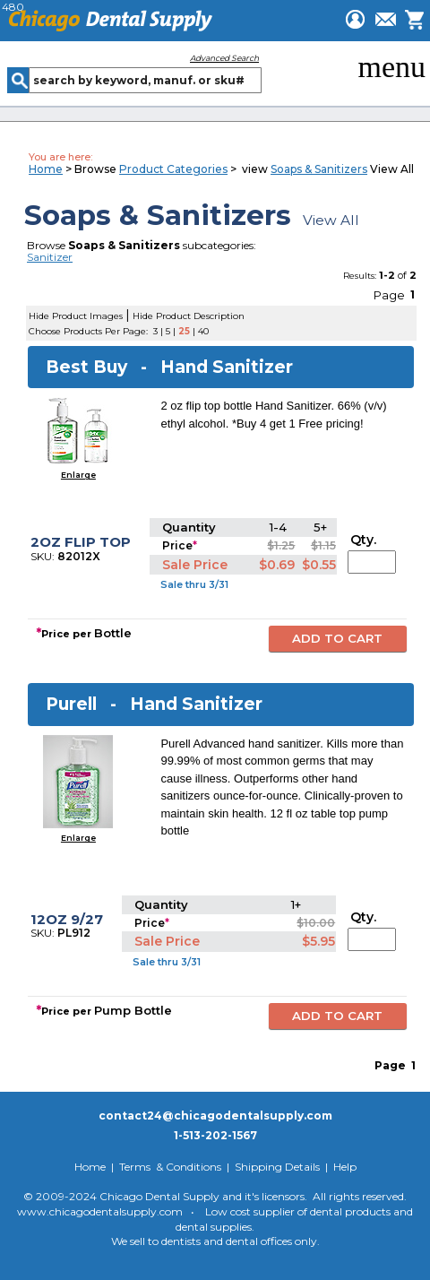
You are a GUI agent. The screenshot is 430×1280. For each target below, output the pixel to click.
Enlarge (78, 475)
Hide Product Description (189, 316)
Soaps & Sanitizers (319, 169)
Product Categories (173, 169)
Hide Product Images (76, 316)
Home (46, 169)
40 (203, 331)
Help (345, 1166)
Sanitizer (50, 257)
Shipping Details (277, 1166)
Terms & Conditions (170, 1166)
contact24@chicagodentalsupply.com (215, 1115)
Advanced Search (224, 58)
